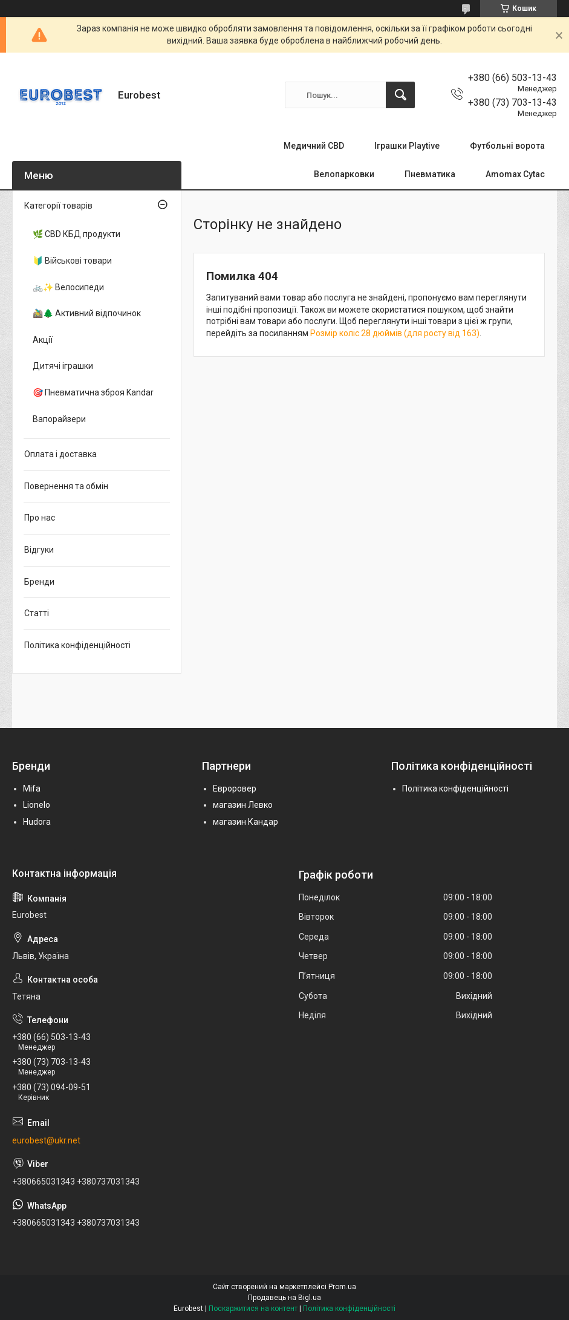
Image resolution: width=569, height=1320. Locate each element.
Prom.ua (342, 1287)
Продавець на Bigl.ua (284, 1297)
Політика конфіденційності (77, 645)
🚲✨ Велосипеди (68, 287)
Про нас (39, 517)
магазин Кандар (245, 822)
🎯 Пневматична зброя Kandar (93, 392)
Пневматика (430, 174)
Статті (36, 613)
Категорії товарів (58, 205)
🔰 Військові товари (72, 260)
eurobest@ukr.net (46, 1140)
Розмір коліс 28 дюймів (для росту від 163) (395, 333)
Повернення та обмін (66, 486)
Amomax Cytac (515, 174)
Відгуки (39, 549)
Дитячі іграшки (63, 366)
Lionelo (36, 805)
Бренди (39, 582)
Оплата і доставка (60, 454)
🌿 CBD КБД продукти (76, 234)
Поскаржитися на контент (253, 1308)
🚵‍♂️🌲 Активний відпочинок (87, 313)
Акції (43, 340)
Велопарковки (344, 174)
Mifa (32, 788)
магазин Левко (243, 805)
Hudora (37, 822)
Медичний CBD (314, 146)
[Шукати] (400, 95)
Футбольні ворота (507, 146)
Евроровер (234, 788)
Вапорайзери (59, 419)
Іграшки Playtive (407, 146)
